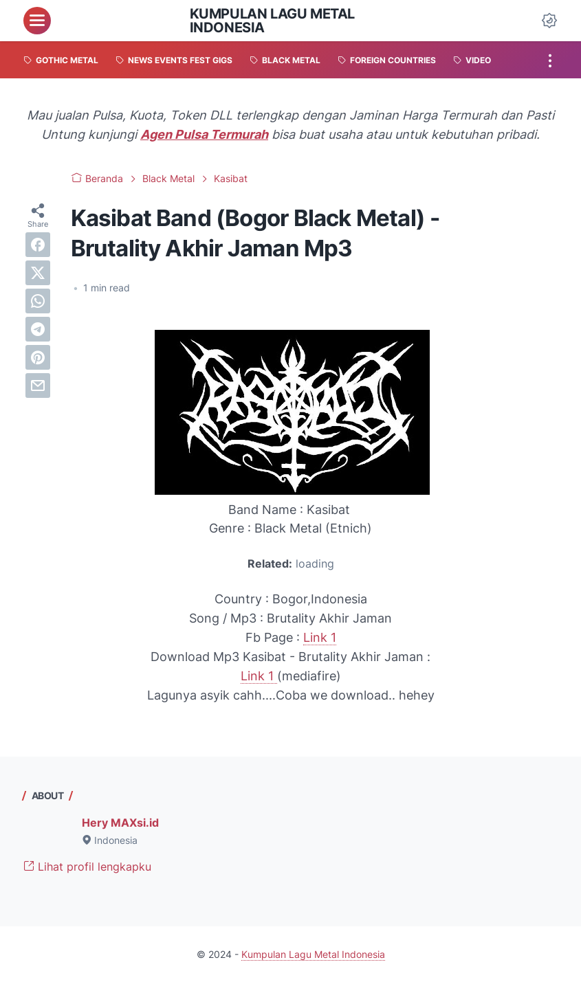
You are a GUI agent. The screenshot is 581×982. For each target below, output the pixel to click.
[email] (37, 385)
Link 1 (319, 637)
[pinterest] (37, 357)
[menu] (37, 20)
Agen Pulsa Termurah (204, 134)
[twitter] (37, 272)
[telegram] (37, 329)
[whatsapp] (37, 301)
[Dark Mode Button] (549, 20)
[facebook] (37, 244)
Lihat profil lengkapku (87, 866)
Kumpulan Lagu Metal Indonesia (272, 20)
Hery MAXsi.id (120, 822)
